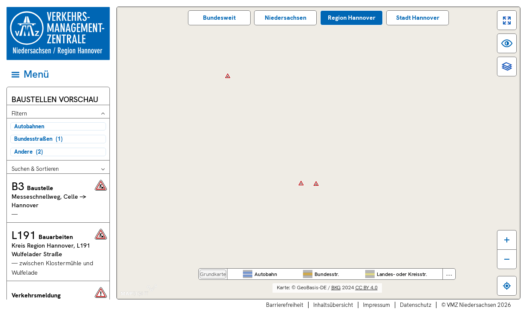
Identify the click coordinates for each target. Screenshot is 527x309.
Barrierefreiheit (284, 305)
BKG (336, 287)
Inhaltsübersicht (333, 305)
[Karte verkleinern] (507, 259)
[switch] (506, 20)
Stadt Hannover (417, 17)
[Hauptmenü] (57, 74)
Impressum (376, 305)
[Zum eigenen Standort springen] (507, 286)
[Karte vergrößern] (507, 239)
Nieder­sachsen (285, 17)
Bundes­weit (219, 17)
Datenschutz (415, 305)
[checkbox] (58, 126)
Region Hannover (352, 17)
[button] (58, 198)
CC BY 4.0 (366, 287)
